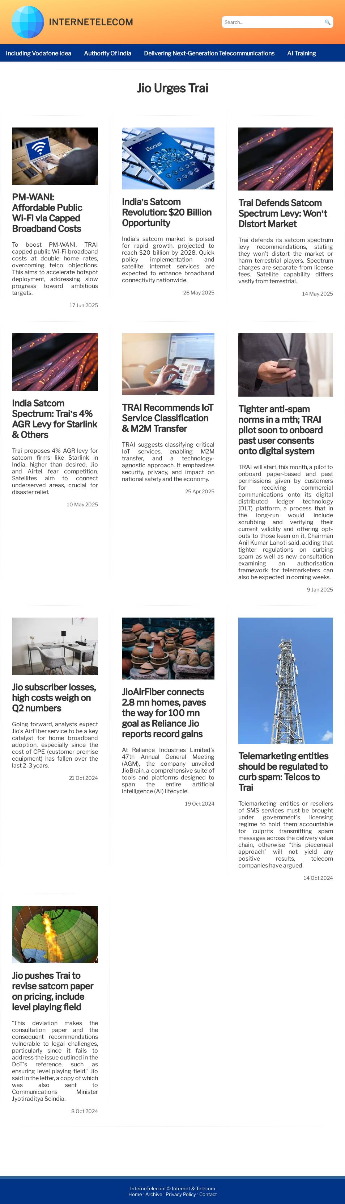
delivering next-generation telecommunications (209, 53)
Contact (208, 1194)
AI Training (301, 53)
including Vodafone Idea (38, 53)
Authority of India (107, 53)
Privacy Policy (181, 1194)
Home (135, 1194)
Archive (153, 1194)
